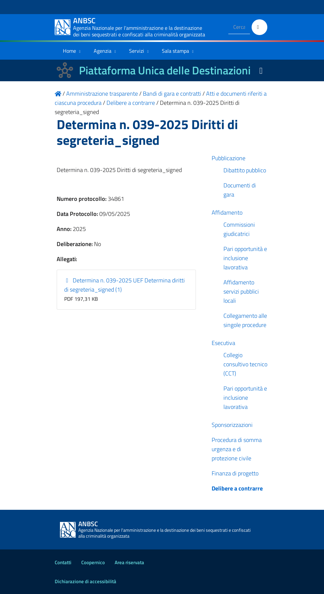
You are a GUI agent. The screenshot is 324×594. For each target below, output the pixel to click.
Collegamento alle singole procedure (245, 320)
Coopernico (93, 562)
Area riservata (129, 562)
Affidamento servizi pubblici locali (241, 291)
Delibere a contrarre (237, 488)
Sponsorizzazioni (232, 424)
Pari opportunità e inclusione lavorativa (245, 258)
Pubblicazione (228, 158)
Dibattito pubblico (244, 170)
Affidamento (227, 212)
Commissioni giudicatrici (239, 229)
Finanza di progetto (235, 473)
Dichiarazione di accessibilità (85, 581)
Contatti (63, 562)
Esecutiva (223, 342)
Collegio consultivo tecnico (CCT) (245, 364)
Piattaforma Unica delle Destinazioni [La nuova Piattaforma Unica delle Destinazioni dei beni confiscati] (165, 70)
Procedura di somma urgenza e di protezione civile (237, 449)
